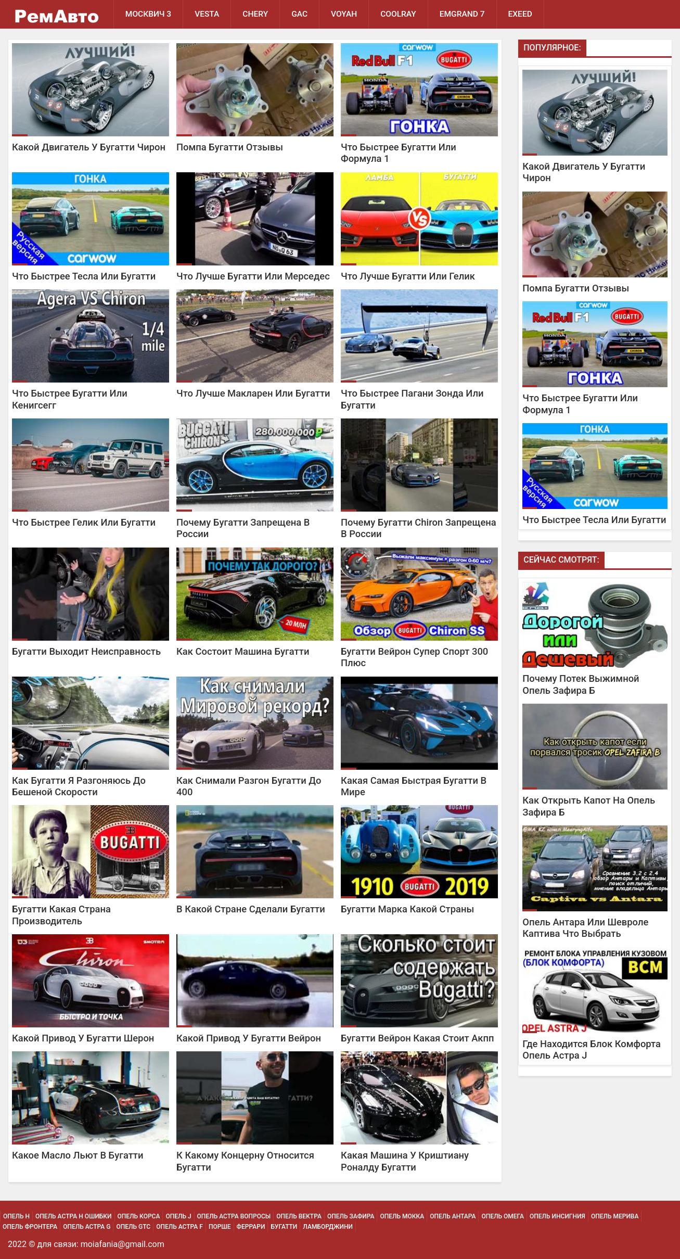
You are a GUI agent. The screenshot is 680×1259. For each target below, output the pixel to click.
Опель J (178, 1216)
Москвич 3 (148, 14)
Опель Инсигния (557, 1216)
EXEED (520, 14)
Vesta (207, 14)
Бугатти (284, 1226)
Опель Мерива (614, 1216)
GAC (299, 14)
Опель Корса (139, 1216)
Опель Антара (453, 1216)
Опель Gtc (133, 1226)
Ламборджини (328, 1226)
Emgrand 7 (462, 14)
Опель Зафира (351, 1216)
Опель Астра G (86, 1226)
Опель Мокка (402, 1216)
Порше (220, 1226)
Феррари (251, 1226)
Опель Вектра (299, 1216)
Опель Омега (502, 1216)
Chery (255, 14)
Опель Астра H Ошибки (73, 1216)
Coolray (398, 14)
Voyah (344, 14)
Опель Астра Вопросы (234, 1216)
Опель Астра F (179, 1226)
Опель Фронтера (30, 1226)
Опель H (16, 1216)
